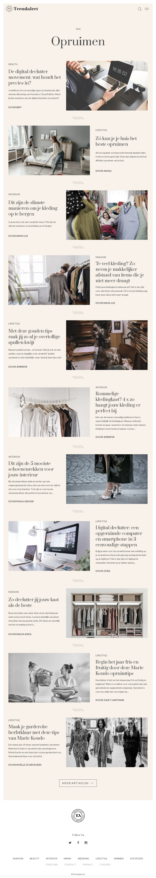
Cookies (105, 864)
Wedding (83, 858)
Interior (51, 858)
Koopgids (136, 858)
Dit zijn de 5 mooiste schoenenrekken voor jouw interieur (31, 469)
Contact (70, 864)
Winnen (119, 858)
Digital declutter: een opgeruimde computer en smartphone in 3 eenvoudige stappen (119, 536)
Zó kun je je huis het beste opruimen (116, 141)
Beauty (34, 858)
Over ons (52, 864)
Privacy (88, 864)
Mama (67, 858)
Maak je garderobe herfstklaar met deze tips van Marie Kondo (33, 732)
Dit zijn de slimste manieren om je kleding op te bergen (32, 208)
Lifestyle (101, 858)
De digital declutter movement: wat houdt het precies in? (34, 77)
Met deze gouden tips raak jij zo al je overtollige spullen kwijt (34, 336)
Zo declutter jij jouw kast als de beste (33, 602)
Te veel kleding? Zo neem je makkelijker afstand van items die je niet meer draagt (120, 272)
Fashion (18, 858)
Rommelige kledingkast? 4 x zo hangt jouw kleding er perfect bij (118, 402)
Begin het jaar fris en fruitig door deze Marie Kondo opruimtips (120, 667)
